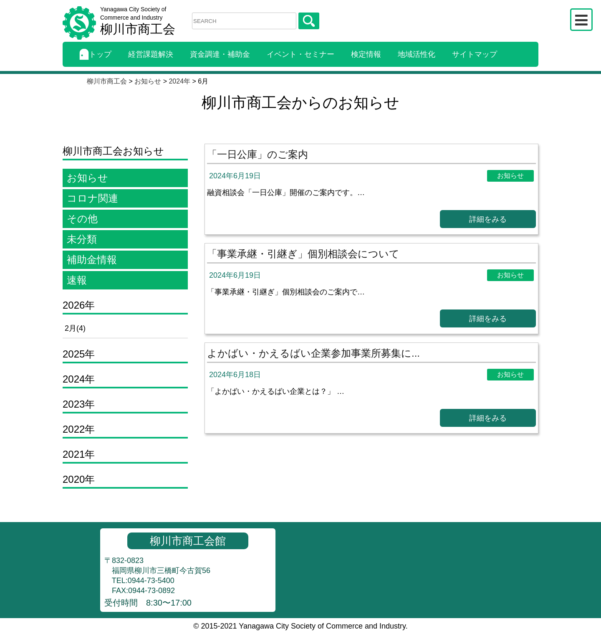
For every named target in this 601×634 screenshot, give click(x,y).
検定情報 (366, 54)
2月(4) (75, 328)
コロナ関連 (92, 198)
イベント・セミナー (300, 54)
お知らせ (87, 177)
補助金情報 (92, 259)
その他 (82, 218)
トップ (95, 54)
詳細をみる (488, 219)
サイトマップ (474, 54)
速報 (77, 280)
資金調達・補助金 (220, 54)
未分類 (82, 239)
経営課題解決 (150, 54)
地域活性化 (416, 54)
